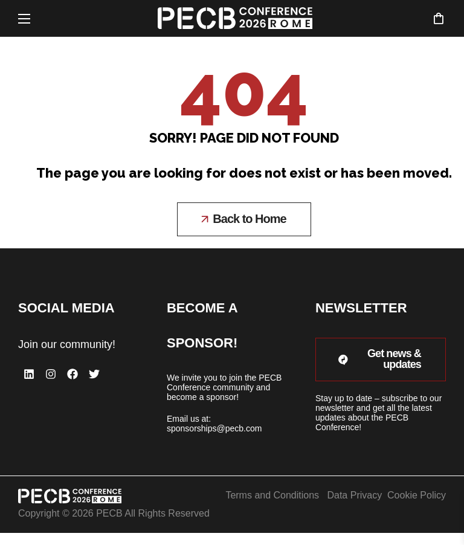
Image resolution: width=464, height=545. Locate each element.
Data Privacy (354, 495)
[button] (438, 18)
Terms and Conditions (272, 495)
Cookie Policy (416, 495)
